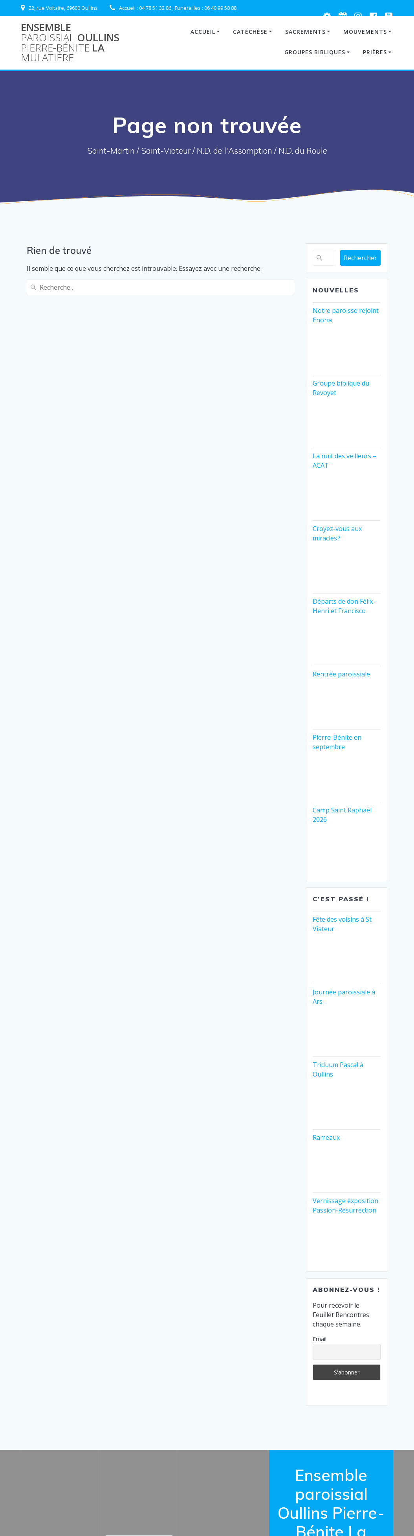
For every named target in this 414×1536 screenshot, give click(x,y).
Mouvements (365, 31)
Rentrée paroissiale (341, 674)
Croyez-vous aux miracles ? (337, 533)
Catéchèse (250, 31)
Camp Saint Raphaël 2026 (342, 815)
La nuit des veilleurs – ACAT (344, 461)
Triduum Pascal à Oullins (338, 1069)
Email (319, 1339)
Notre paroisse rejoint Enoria (346, 315)
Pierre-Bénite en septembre (337, 742)
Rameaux (326, 1137)
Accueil (203, 31)
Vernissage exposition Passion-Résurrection (345, 1205)
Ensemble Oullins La (70, 42)
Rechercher (360, 258)
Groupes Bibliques (314, 52)
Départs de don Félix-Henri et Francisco (344, 606)
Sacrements (305, 31)
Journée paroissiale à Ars (344, 997)
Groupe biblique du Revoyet (341, 388)
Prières (375, 52)
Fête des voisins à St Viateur (342, 924)
